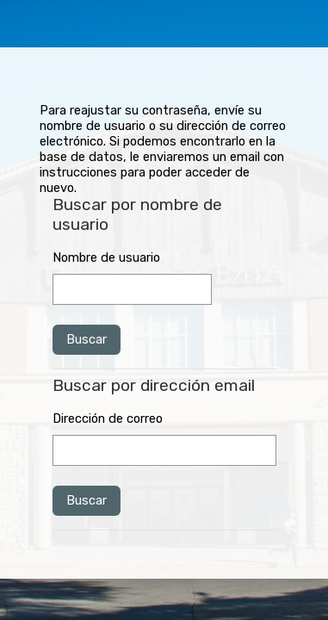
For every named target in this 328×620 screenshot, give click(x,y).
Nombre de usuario (106, 257)
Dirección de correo (108, 418)
